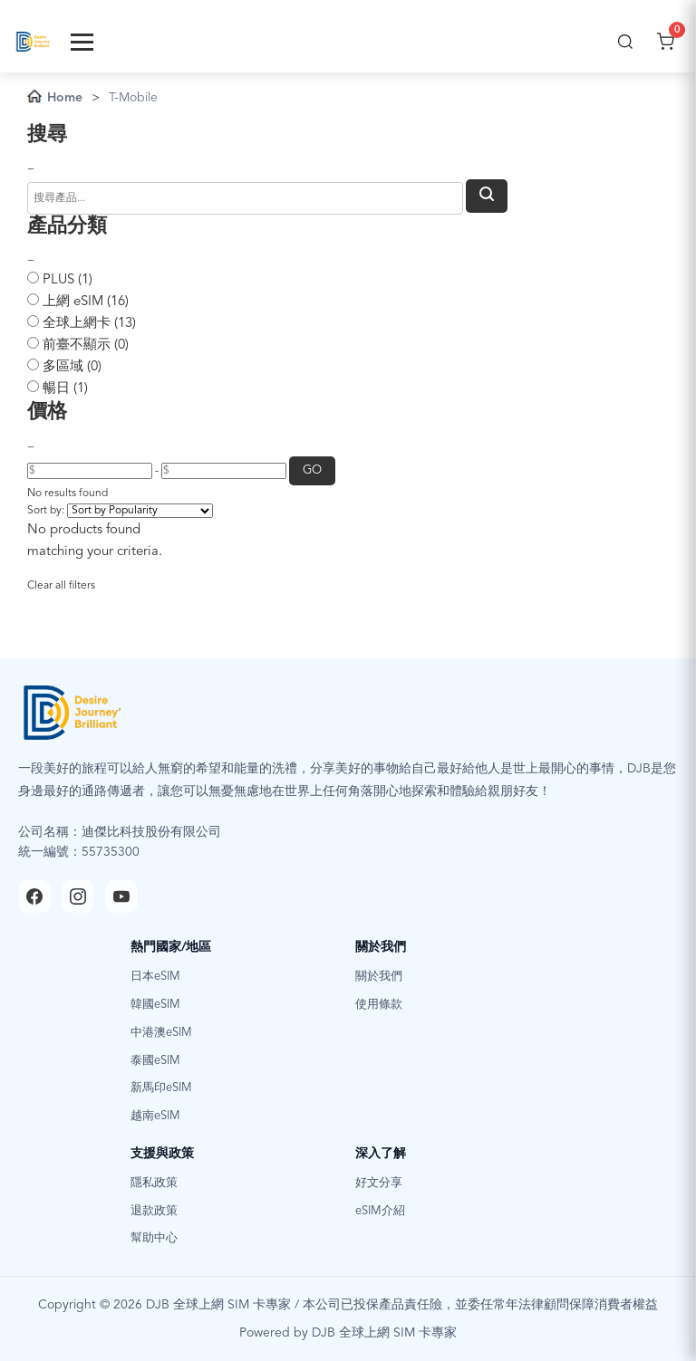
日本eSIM (155, 976)
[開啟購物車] (665, 41)
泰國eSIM (155, 1061)
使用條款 (378, 1005)
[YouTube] (121, 896)
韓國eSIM (155, 1005)
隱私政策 (154, 1183)
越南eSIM (155, 1116)
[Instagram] (78, 896)
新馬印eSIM (161, 1088)
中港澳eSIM (161, 1033)
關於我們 (378, 976)
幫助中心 (154, 1238)
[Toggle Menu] (82, 42)
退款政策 (154, 1211)
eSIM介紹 (380, 1211)
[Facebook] (34, 896)
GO (312, 470)
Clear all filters (61, 585)
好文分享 (378, 1183)
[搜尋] (625, 41)
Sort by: (45, 510)
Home (54, 96)
